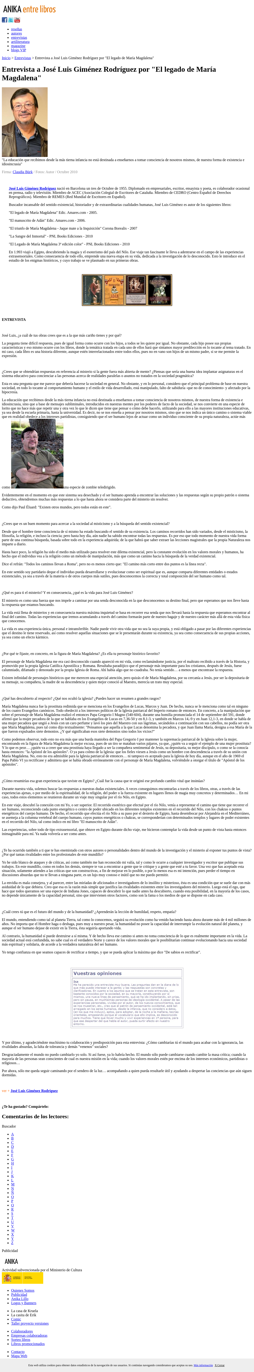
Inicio (6, 58)
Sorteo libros (20, 1340)
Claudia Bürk (23, 172)
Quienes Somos (22, 1290)
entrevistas (19, 37)
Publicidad (19, 1295)
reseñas (16, 29)
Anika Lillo (19, 1299)
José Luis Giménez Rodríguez (32, 188)
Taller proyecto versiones (30, 1323)
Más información (203, 1365)
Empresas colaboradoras (29, 1335)
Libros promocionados (28, 1344)
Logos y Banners (23, 1303)
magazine (18, 46)
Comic (16, 1319)
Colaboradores (22, 1331)
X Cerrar (219, 1365)
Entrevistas (22, 58)
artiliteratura (20, 42)
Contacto (18, 1352)
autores (16, 33)
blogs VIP (18, 50)
